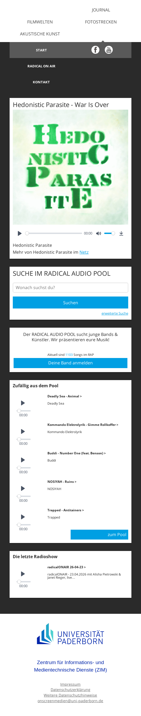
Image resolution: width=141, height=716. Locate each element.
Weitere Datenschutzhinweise (70, 679)
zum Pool (117, 518)
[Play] (19, 217)
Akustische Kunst (40, 34)
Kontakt (40, 66)
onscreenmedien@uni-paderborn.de (70, 684)
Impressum (70, 668)
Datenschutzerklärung (70, 673)
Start (40, 50)
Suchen (70, 287)
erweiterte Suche (115, 297)
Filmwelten (40, 22)
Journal (101, 10)
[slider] (53, 217)
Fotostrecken (101, 22)
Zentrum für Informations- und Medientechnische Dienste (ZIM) (70, 650)
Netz (83, 236)
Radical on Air (101, 50)
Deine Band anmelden (70, 347)
